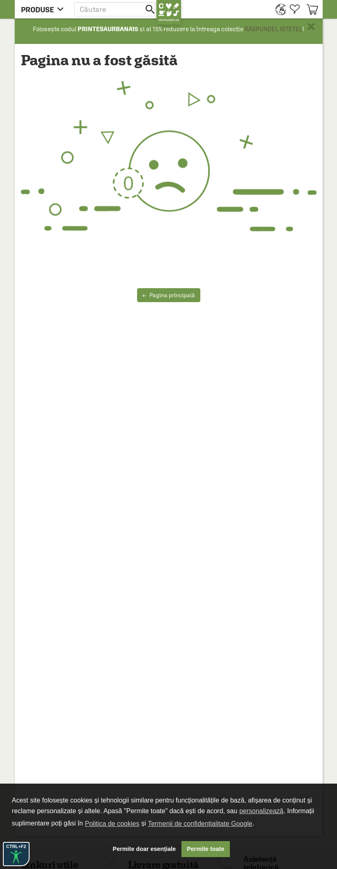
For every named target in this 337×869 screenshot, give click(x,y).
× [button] (311, 26)
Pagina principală (168, 295)
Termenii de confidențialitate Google (200, 823)
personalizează (261, 810)
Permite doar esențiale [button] (144, 849)
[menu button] (44, 9)
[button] (115, 9)
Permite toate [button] (205, 849)
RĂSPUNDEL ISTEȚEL (274, 28)
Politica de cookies (112, 823)
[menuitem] (278, 9)
